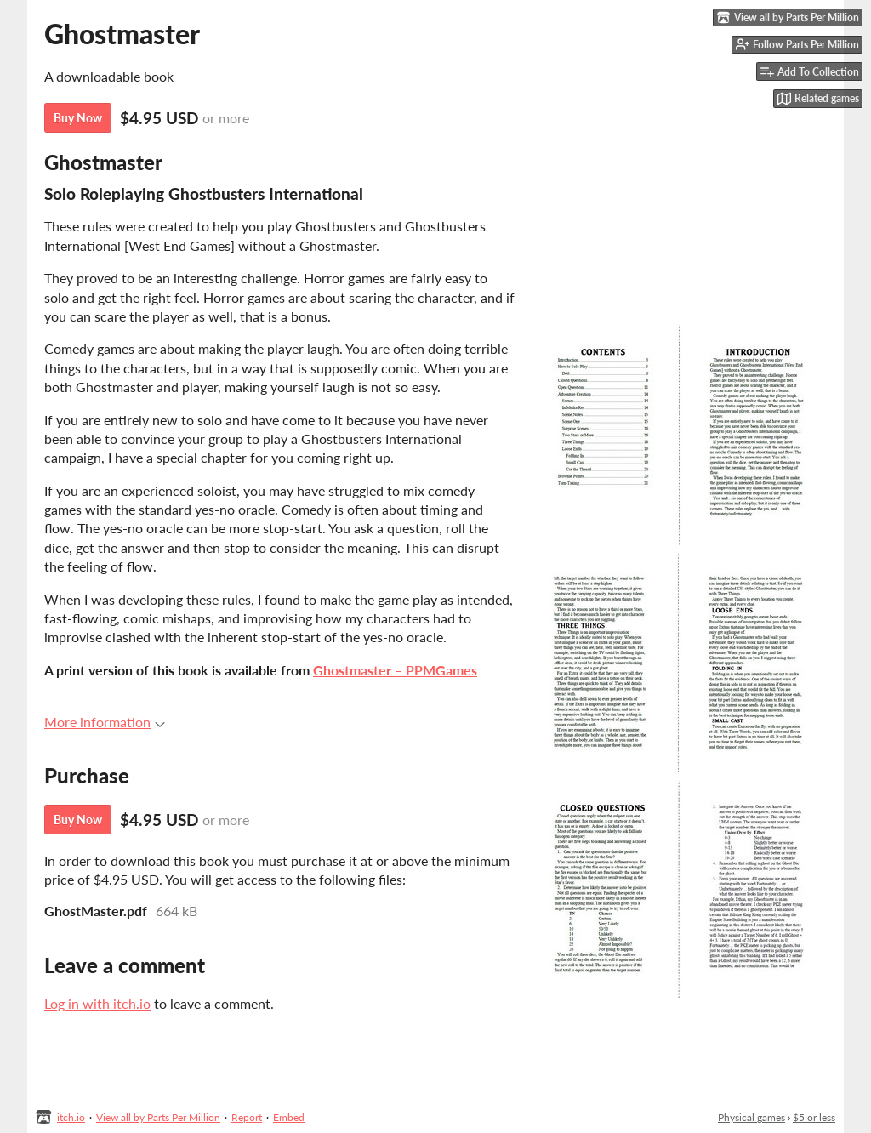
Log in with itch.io (97, 1003)
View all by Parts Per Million (158, 1117)
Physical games (751, 1117)
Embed (289, 1117)
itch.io (71, 1117)
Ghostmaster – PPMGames (395, 670)
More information (104, 722)
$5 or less (814, 1117)
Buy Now (78, 118)
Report (246, 1117)
